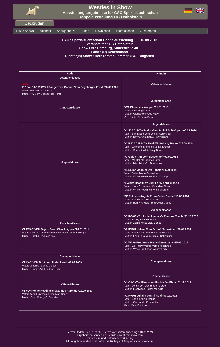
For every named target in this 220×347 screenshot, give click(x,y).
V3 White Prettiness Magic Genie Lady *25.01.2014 (156, 242)
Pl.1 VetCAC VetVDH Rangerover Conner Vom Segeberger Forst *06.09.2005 (70, 87)
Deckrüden (35, 23)
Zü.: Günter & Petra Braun (139, 117)
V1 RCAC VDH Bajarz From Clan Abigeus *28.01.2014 (55, 229)
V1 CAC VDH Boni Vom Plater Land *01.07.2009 (52, 262)
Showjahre (64, 31)
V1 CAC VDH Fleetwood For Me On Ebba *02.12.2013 (157, 282)
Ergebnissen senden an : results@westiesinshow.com (110, 335)
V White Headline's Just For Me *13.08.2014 (151, 182)
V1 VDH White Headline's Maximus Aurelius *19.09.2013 (57, 290)
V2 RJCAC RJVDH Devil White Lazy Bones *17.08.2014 (158, 143)
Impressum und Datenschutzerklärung (110, 338)
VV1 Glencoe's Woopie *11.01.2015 (146, 107)
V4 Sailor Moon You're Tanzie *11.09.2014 (150, 169)
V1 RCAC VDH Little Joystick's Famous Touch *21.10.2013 (161, 216)
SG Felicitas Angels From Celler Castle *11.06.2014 (156, 196)
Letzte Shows (25, 31)
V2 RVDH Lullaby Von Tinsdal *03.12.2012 (150, 295)
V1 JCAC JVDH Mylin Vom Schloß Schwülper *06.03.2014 (160, 130)
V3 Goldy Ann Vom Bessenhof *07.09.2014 (151, 156)
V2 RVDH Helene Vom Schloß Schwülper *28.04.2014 (157, 229)
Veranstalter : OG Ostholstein (110, 44)
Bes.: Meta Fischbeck (136, 305)
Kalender (45, 31)
